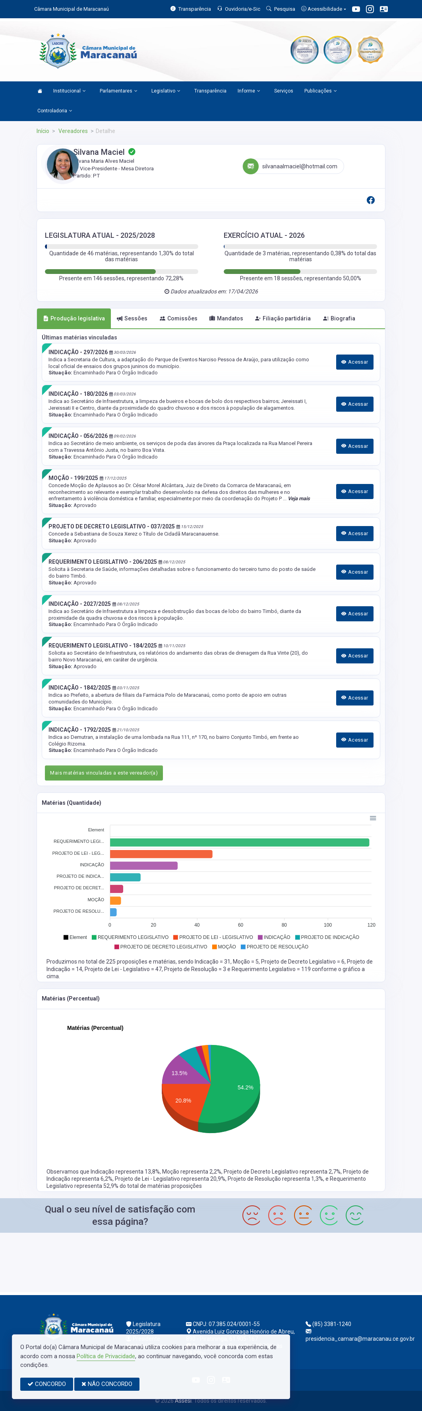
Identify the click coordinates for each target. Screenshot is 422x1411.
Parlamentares (118, 91)
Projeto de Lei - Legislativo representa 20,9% (170, 1179)
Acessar (354, 362)
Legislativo (165, 91)
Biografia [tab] (339, 318)
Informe (249, 91)
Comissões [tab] (178, 318)
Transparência (210, 91)
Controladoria (54, 111)
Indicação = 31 (212, 961)
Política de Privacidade (106, 1356)
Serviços (283, 91)
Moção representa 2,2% (191, 1171)
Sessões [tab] (132, 318)
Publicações (320, 91)
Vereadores (72, 131)
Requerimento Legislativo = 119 (272, 969)
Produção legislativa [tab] (74, 318)
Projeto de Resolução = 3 (195, 969)
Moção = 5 (246, 961)
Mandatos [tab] (226, 318)
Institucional (69, 91)
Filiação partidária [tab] (283, 318)
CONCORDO (46, 1384)
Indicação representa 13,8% (125, 1171)
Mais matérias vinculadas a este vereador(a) (104, 773)
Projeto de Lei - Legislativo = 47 (123, 969)
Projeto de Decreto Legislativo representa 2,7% (282, 1171)
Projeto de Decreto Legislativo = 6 (303, 961)
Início (43, 131)
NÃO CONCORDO (106, 1384)
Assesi (183, 1401)
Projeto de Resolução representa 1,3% (275, 1179)
